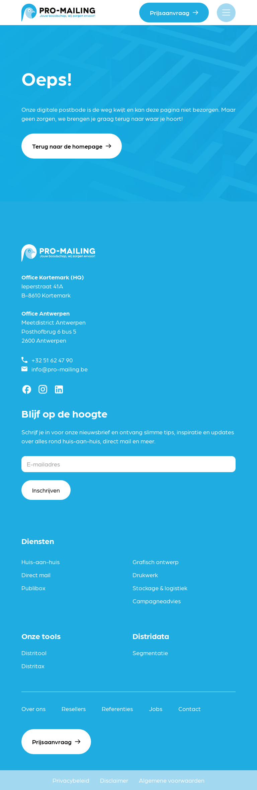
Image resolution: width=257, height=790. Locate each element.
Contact (189, 708)
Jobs (155, 708)
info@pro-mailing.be (59, 369)
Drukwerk (145, 575)
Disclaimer (114, 780)
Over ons (33, 708)
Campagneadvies (157, 601)
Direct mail (36, 575)
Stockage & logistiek (160, 588)
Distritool (34, 652)
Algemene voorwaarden (171, 780)
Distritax (33, 666)
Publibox (33, 588)
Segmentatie (150, 652)
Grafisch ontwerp (156, 561)
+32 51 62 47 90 (52, 360)
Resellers (74, 708)
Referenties (117, 708)
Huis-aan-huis (40, 561)
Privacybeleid (71, 780)
